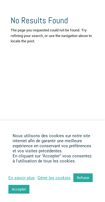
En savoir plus (21, 177)
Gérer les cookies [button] (54, 177)
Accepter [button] (19, 189)
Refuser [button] (83, 178)
